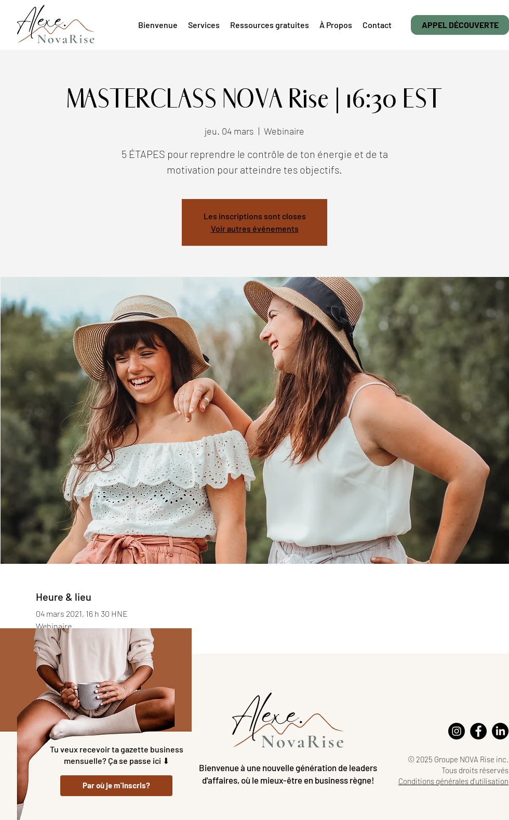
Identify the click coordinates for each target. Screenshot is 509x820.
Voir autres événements (255, 228)
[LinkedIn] (500, 731)
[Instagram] (456, 731)
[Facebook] (478, 731)
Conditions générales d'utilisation (453, 781)
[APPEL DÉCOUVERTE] (460, 25)
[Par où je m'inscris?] (116, 785)
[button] (269, 25)
